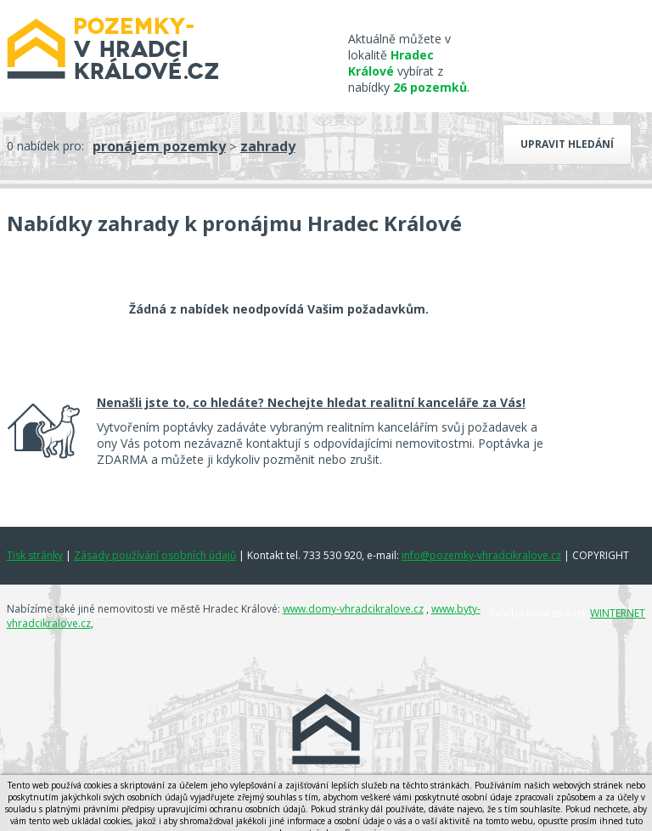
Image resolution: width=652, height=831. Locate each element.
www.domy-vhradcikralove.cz (353, 609)
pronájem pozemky (159, 146)
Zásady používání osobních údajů (155, 555)
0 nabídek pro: (45, 146)
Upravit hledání (567, 144)
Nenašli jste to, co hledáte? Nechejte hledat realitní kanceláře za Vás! (311, 402)
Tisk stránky (35, 555)
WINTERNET (617, 613)
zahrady (267, 146)
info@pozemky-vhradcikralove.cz (481, 555)
